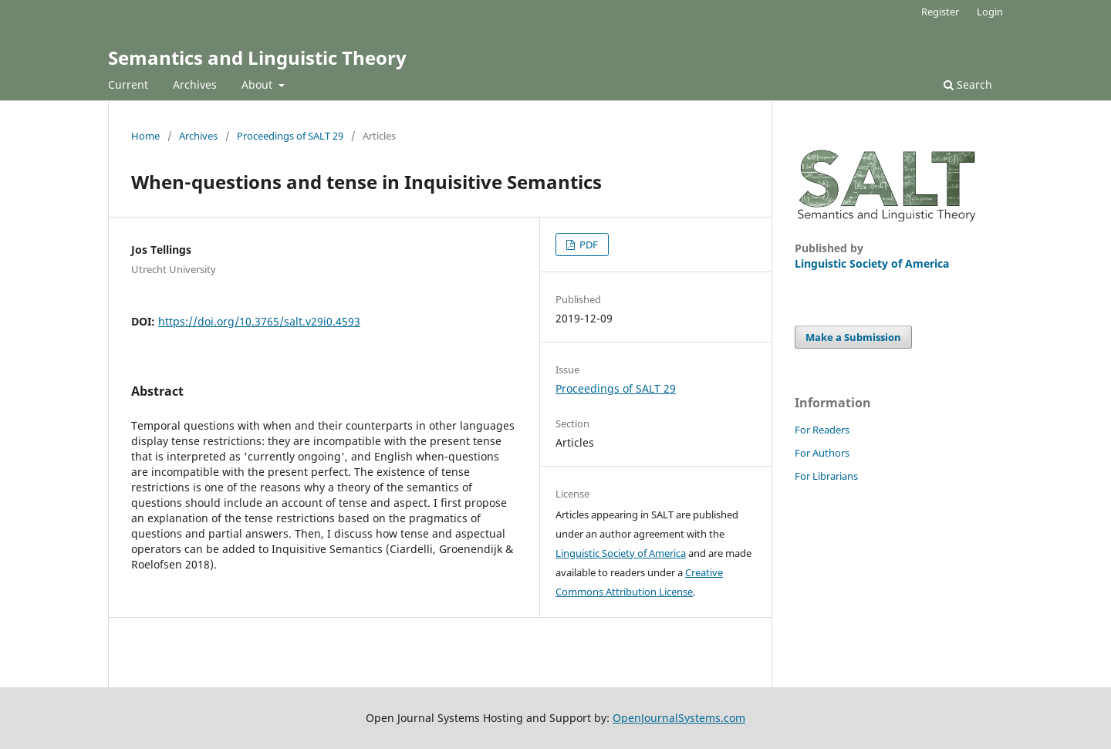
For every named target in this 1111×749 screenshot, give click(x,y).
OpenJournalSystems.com (679, 717)
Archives (195, 84)
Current (128, 84)
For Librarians (826, 476)
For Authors (822, 453)
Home (145, 136)
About (258, 84)
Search (968, 84)
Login (990, 12)
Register (940, 12)
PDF (587, 244)
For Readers (822, 430)
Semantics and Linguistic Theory (257, 57)
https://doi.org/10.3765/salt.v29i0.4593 (259, 321)
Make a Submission (853, 337)
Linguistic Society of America (621, 553)
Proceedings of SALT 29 (290, 136)
